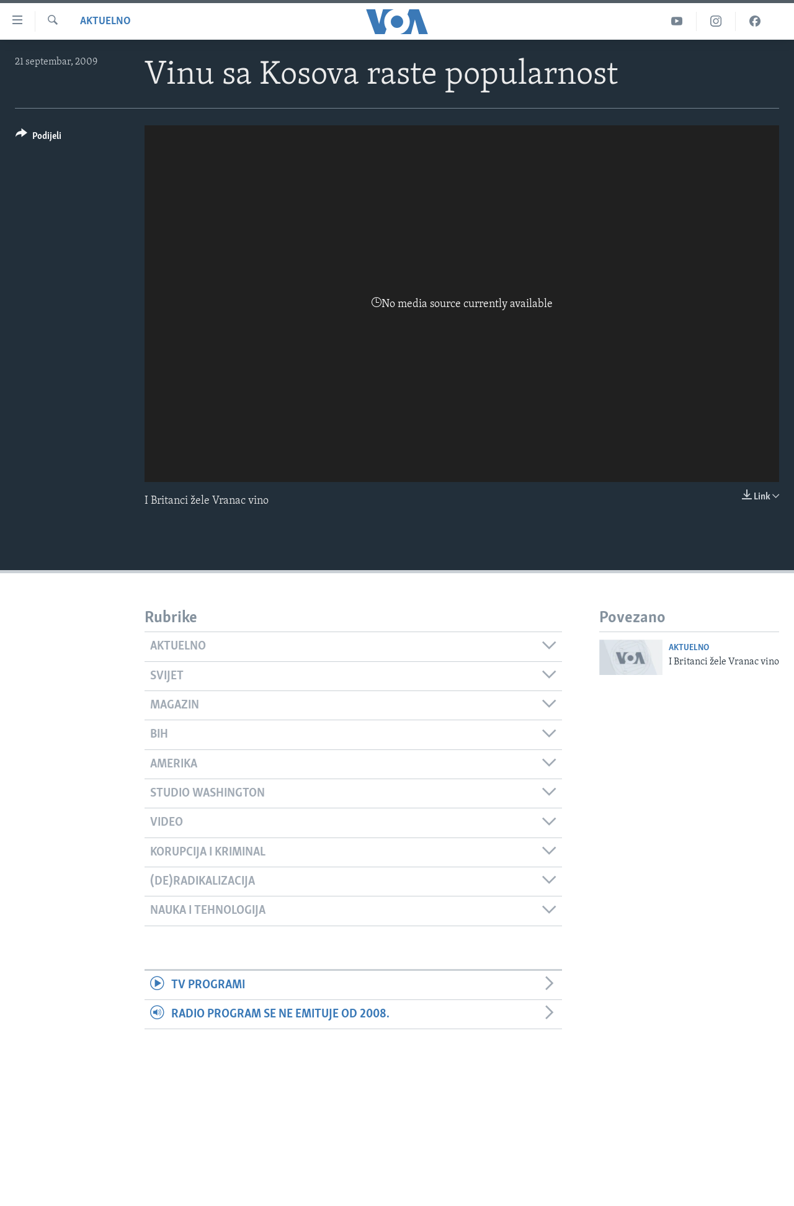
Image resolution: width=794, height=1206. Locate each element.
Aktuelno (105, 21)
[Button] (38, 138)
